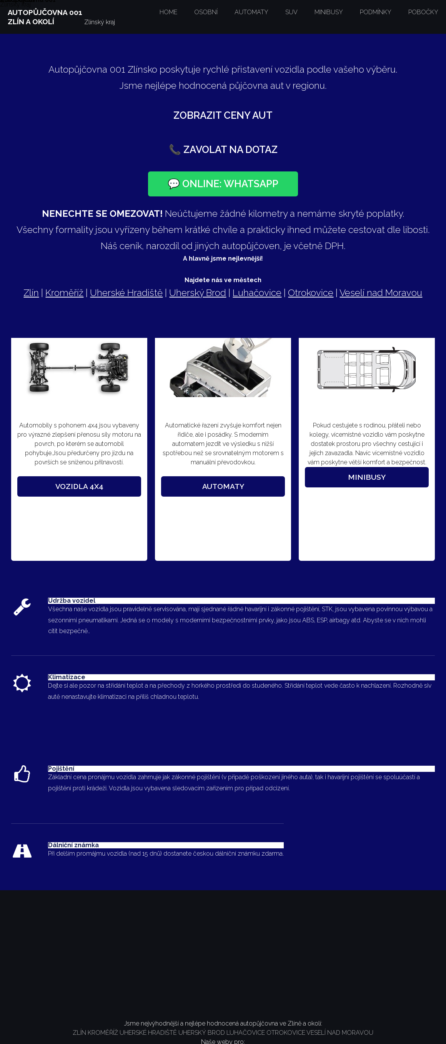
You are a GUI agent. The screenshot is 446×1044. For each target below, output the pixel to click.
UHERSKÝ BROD (201, 1032)
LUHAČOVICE (245, 1032)
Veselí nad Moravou (380, 292)
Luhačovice (257, 292)
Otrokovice (310, 292)
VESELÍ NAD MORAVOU (339, 1032)
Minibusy (367, 477)
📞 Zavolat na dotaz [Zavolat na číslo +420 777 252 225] (223, 149)
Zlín (31, 292)
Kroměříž (64, 292)
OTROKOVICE (285, 1032)
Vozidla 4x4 (79, 486)
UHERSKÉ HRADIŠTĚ (147, 1032)
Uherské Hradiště (126, 292)
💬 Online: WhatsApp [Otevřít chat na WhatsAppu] (223, 184)
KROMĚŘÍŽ (103, 1032)
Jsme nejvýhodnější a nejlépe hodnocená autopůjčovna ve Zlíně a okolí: (223, 1023)
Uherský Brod (197, 292)
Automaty (223, 486)
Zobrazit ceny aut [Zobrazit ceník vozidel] (223, 115)
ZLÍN (80, 1032)
